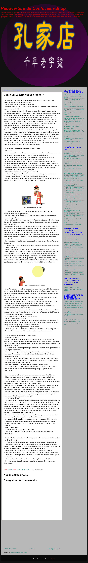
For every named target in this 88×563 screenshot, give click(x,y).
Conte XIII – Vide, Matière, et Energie (73, 272)
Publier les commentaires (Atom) (19, 552)
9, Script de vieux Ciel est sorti (71, 178)
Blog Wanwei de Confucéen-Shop (72, 305)
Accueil (31, 549)
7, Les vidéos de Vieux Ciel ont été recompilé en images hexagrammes (73, 172)
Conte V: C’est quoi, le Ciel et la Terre (73, 251)
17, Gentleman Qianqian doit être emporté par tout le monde (72, 202)
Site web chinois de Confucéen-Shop (73, 303)
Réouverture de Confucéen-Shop (33, 8)
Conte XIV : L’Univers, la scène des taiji (74, 274)
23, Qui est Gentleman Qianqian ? (72, 218)
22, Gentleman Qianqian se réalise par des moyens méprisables (73, 216)
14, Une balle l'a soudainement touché (73, 194)
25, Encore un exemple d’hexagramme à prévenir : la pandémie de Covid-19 (74, 223)
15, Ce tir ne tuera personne (71, 196)
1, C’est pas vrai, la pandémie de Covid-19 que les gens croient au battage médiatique (74, 96)
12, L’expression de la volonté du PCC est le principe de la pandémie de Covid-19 (74, 131)
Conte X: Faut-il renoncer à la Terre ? (73, 263)
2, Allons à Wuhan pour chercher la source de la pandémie (72, 100)
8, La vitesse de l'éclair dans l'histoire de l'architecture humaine (74, 119)
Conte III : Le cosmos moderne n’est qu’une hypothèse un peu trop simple (73, 245)
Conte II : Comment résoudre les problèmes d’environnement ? (72, 241)
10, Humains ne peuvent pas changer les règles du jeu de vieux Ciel (73, 125)
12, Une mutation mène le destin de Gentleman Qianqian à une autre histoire (74, 188)
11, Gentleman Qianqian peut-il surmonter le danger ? (72, 184)
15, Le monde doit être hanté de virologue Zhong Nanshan (72, 142)
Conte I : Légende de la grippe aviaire (73, 239)
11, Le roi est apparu (69, 128)
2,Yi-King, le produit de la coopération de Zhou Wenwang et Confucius (74, 156)
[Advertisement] (32, 534)
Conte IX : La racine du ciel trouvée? (73, 261)
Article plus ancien (53, 549)
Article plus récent (10, 549)
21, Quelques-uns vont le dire (71, 213)
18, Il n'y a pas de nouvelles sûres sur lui (74, 204)
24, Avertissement (68, 220)
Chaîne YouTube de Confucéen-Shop (73, 301)
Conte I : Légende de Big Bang (71, 287)
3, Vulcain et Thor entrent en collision (73, 102)
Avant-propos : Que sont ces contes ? (73, 237)
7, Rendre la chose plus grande (72, 116)
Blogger (53, 558)
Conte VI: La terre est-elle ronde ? (72, 253)
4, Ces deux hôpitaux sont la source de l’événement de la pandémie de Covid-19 (73, 106)
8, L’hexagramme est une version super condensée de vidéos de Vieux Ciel (74, 176)
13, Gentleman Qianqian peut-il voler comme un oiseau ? (73, 191)
